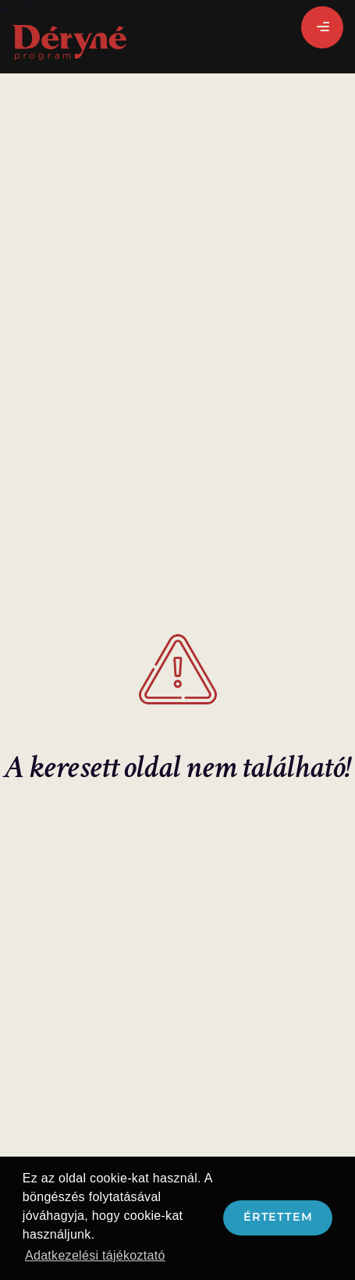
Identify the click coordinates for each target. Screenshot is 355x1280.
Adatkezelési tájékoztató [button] (95, 1255)
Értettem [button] (277, 1217)
